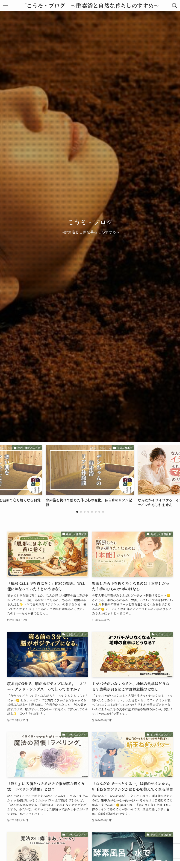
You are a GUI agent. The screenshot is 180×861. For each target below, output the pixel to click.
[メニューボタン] (5, 5)
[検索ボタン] (174, 5)
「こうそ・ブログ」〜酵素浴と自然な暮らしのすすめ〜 (90, 5)
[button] (77, 512)
